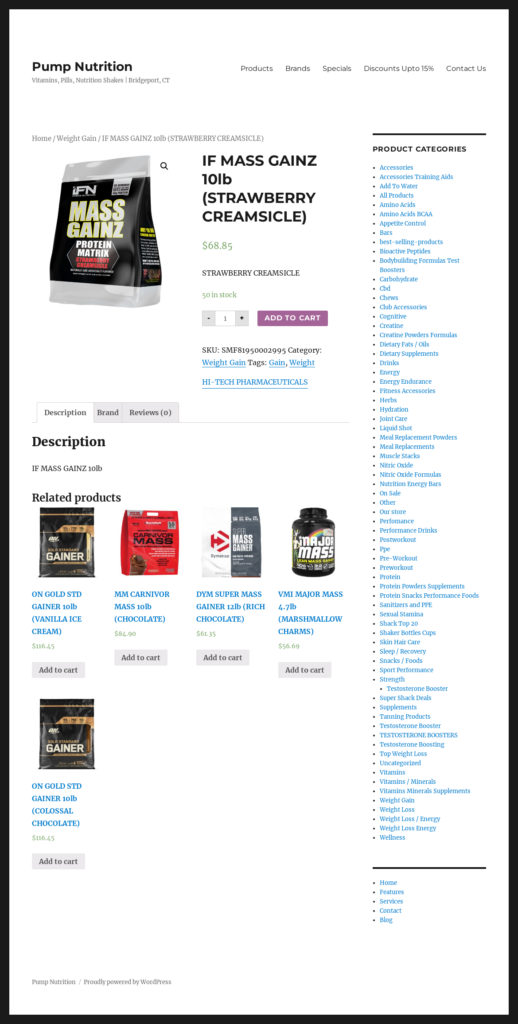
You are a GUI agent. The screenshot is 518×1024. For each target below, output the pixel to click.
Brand (108, 412)
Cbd (385, 288)
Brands (297, 68)
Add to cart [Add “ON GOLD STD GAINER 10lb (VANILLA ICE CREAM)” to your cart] (58, 670)
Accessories (396, 167)
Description (65, 412)
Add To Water (399, 186)
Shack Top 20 (399, 623)
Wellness (392, 837)
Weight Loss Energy (408, 828)
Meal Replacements (407, 447)
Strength (392, 679)
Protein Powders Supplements (422, 586)
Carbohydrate (399, 279)
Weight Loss (397, 810)
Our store (393, 512)
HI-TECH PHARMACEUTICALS (255, 382)
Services (391, 901)
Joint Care (393, 419)
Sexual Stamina (401, 614)
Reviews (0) (150, 412)
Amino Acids (398, 205)
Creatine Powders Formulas (418, 335)
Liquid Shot (396, 428)
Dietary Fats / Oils (404, 344)
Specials (337, 68)
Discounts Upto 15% (399, 68)
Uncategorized (400, 763)
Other (388, 502)
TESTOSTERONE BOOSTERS (419, 735)
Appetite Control (403, 223)
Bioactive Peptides (405, 251)
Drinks (389, 363)
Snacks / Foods (401, 661)
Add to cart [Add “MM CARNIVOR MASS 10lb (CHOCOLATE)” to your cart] (140, 657)
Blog (386, 920)
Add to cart (292, 318)
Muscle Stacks (400, 456)
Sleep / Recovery (403, 651)
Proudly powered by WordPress (127, 982)
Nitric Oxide (396, 465)
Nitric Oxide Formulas (410, 475)
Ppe (385, 549)
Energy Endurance (406, 381)
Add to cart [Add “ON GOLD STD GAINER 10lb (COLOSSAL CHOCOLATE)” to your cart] (58, 861)
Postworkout (398, 540)
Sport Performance (406, 670)
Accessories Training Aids (416, 177)
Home (41, 139)
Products (257, 68)
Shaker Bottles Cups (408, 633)
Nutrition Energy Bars (410, 484)
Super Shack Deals (406, 698)
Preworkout (396, 568)
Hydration (394, 409)
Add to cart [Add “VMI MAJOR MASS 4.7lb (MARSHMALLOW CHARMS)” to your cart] (304, 670)
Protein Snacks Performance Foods (429, 596)
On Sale (390, 493)
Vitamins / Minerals (408, 782)
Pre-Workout (398, 558)
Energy (390, 372)
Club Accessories (403, 307)
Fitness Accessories (408, 391)
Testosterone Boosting (412, 744)
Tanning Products (405, 716)
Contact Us (466, 68)
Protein (390, 577)
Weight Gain (77, 139)
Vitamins (392, 772)
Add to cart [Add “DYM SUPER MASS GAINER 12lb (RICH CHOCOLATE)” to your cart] (222, 657)
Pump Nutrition (82, 66)
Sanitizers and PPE (406, 605)
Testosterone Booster (417, 689)
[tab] (65, 412)
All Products (397, 195)
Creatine (391, 326)
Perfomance (397, 521)
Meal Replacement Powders (418, 437)
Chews (389, 298)
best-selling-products (411, 242)
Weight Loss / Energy (410, 819)
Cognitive (393, 316)
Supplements (398, 707)
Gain (277, 362)
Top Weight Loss (403, 754)
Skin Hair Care (400, 642)
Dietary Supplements (409, 354)
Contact (390, 911)
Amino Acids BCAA (406, 214)
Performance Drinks (408, 530)
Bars (386, 233)
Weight (302, 362)
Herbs (388, 400)
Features (392, 892)
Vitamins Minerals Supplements (425, 791)
